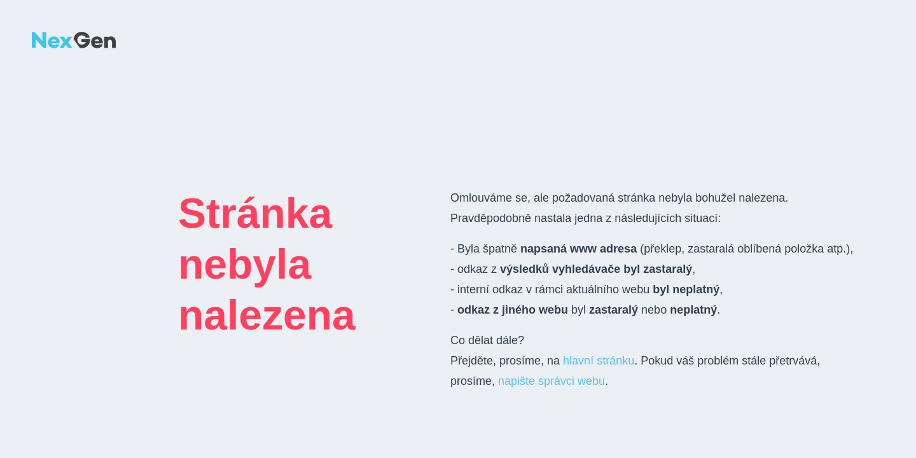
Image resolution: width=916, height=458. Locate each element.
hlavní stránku (598, 360)
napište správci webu (551, 381)
